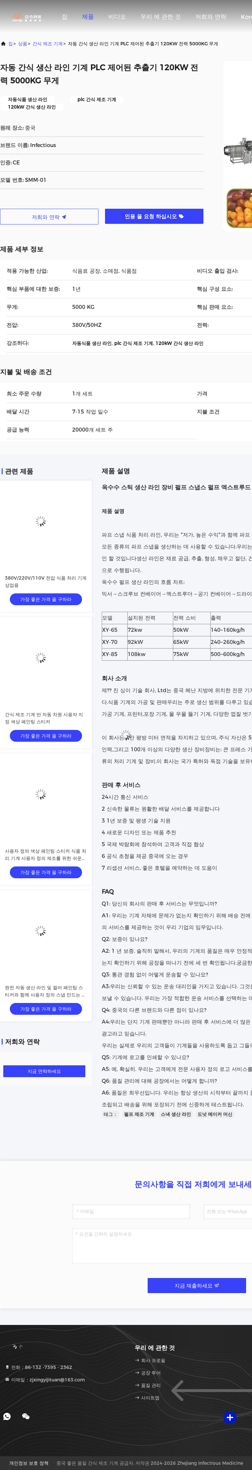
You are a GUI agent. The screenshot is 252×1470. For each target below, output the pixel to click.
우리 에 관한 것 (160, 16)
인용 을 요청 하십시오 (154, 216)
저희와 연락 (210, 16)
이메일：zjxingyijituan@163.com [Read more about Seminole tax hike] (45, 1380)
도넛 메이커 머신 (215, 1114)
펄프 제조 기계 (139, 1114)
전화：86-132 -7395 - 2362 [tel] (38, 1367)
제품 (88, 16)
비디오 (117, 16)
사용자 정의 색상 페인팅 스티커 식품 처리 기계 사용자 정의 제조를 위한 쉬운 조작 (45, 858)
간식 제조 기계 (47, 44)
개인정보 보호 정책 (29, 1463)
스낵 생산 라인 (176, 1114)
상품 (22, 44)
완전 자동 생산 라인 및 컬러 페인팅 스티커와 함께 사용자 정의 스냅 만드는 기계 (45, 995)
